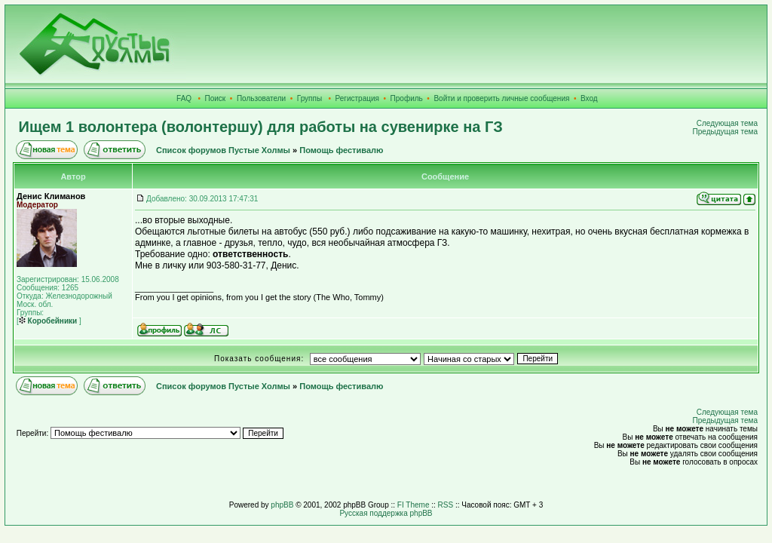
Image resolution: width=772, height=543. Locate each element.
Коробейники (48, 321)
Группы (309, 98)
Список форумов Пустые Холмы (223, 150)
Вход (589, 98)
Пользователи (261, 98)
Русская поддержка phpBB (385, 513)
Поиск (215, 98)
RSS (446, 505)
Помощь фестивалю (341, 150)
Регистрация (357, 98)
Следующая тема (727, 123)
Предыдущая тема (725, 131)
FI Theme (413, 505)
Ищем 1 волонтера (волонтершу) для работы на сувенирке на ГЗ (261, 126)
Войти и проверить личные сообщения (501, 98)
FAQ (183, 98)
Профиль (407, 98)
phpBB (282, 505)
